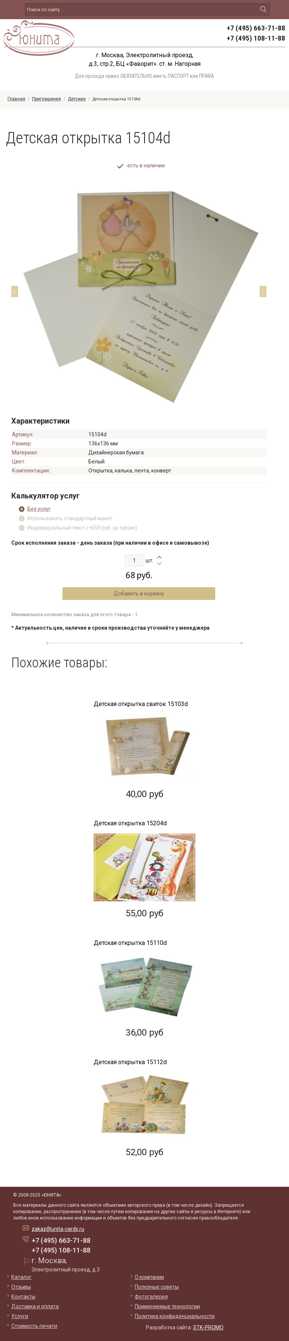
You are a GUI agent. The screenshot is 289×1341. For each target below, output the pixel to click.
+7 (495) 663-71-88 (256, 28)
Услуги (19, 1316)
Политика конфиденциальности (174, 1316)
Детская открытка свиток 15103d (141, 704)
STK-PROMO (208, 1327)
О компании (149, 1277)
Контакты (23, 1297)
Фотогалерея (151, 1297)
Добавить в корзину (139, 594)
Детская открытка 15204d (130, 823)
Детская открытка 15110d (130, 942)
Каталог (21, 1277)
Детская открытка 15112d (130, 1062)
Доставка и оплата (35, 1306)
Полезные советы (157, 1287)
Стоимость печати (34, 1326)
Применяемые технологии (167, 1306)
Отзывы (21, 1287)
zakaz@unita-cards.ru (58, 1229)
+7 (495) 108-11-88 (256, 38)
